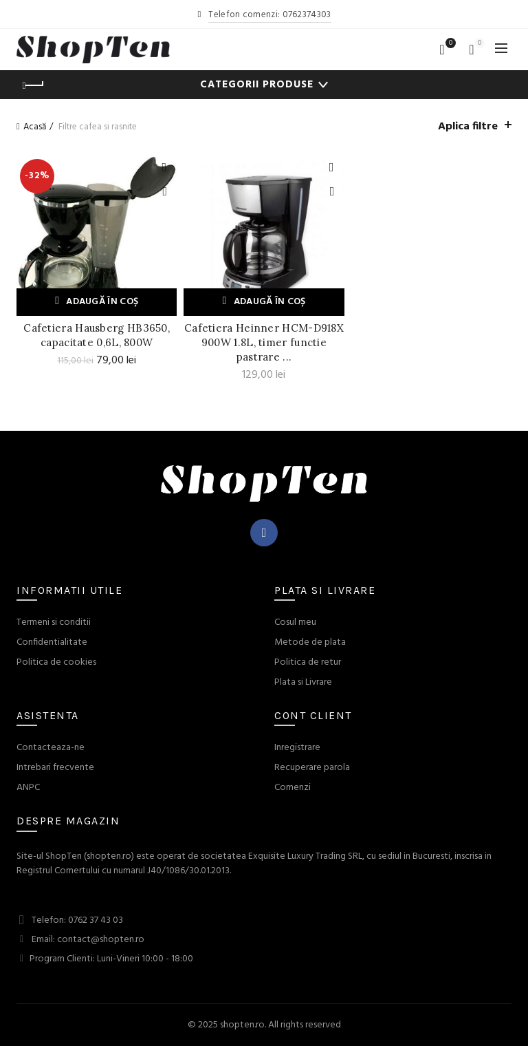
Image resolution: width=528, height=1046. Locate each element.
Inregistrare (297, 748)
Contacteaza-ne (50, 748)
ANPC (28, 788)
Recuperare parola (312, 768)
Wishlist (449, 43)
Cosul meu (295, 622)
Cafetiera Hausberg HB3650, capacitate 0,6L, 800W (96, 335)
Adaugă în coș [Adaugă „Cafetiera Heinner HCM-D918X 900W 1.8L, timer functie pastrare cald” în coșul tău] (270, 302)
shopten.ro (242, 1025)
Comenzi (292, 788)
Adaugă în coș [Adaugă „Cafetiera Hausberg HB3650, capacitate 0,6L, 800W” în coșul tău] (102, 302)
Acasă (34, 127)
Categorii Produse (257, 84)
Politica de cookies (56, 662)
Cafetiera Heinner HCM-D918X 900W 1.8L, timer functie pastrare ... (264, 342)
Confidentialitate (51, 642)
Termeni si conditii (53, 622)
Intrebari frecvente (55, 768)
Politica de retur (307, 662)
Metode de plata (310, 642)
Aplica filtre (468, 127)
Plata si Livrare (303, 682)
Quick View (165, 192)
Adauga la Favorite (165, 168)
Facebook (264, 532)
